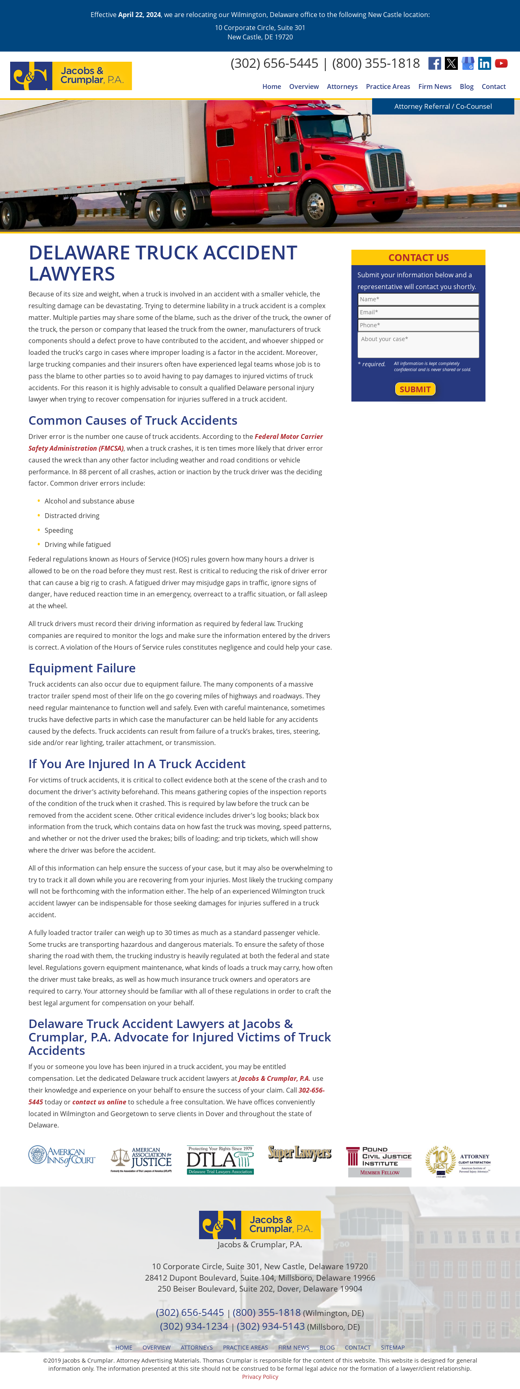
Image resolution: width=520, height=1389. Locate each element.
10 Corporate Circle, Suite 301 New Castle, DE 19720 (260, 32)
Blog (467, 86)
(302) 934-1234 (194, 1326)
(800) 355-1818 (376, 62)
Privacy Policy (260, 1376)
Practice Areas (388, 86)
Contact (494, 86)
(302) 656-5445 (274, 62)
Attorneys (342, 86)
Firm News (435, 86)
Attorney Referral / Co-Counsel (443, 106)
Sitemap (393, 1347)
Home (271, 86)
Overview (304, 86)
